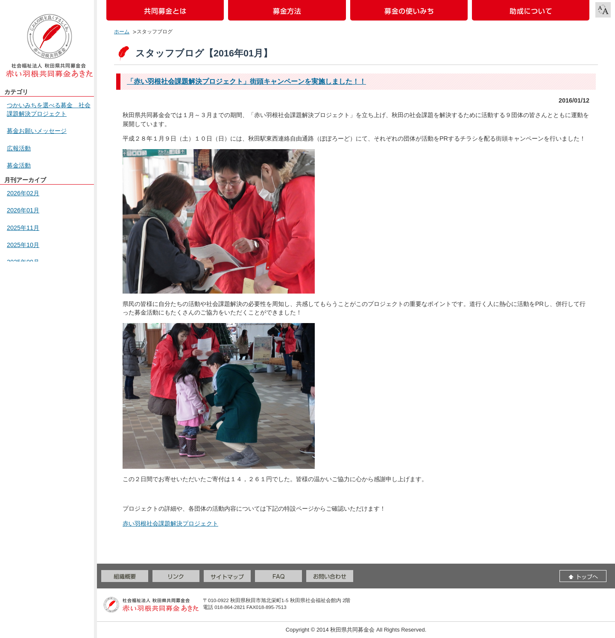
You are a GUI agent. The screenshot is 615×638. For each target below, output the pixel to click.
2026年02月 (23, 193)
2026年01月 (23, 210)
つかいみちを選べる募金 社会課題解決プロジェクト (49, 109)
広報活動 (19, 148)
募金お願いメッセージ (37, 130)
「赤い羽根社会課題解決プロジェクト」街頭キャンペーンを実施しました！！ (246, 81)
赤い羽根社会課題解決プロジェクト (170, 523)
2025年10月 (23, 244)
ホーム (121, 32)
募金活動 (19, 165)
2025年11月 (23, 227)
